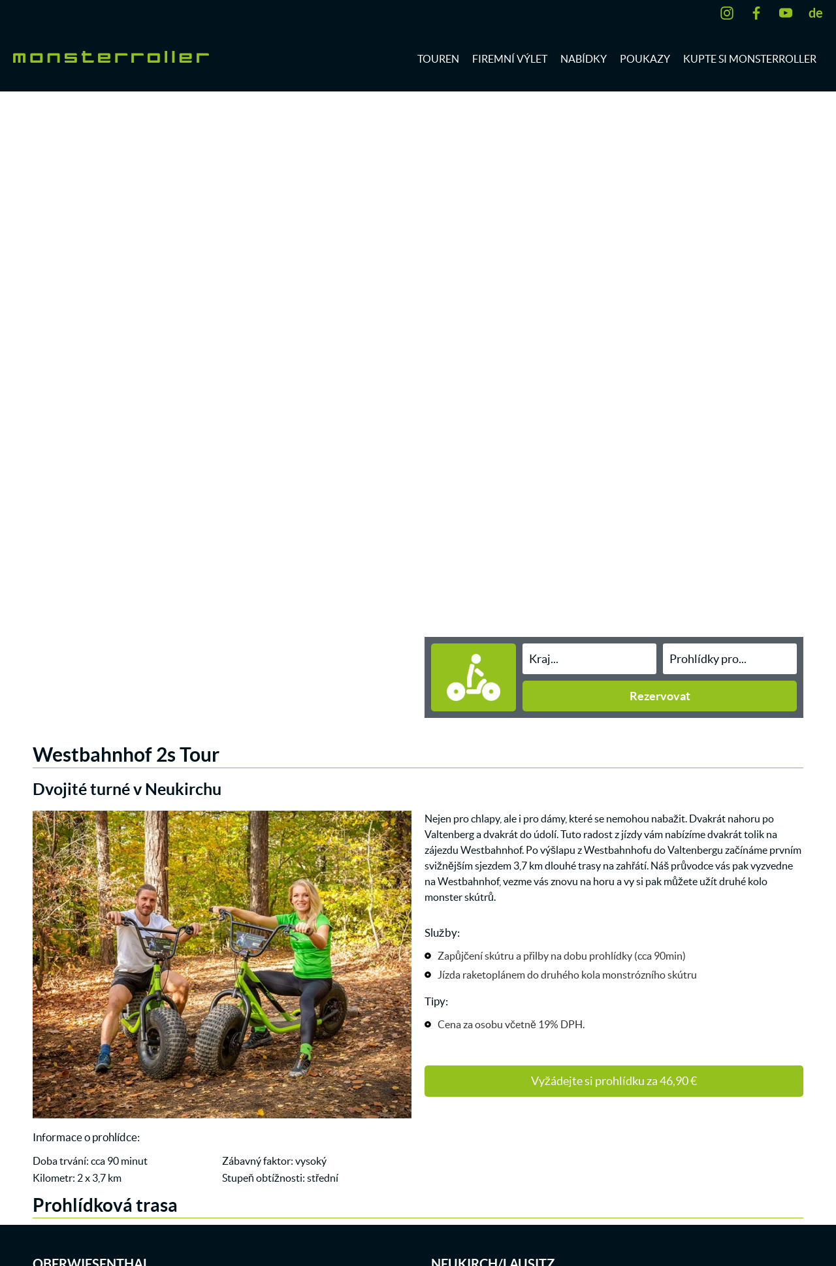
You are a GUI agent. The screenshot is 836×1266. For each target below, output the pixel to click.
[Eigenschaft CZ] (730, 658)
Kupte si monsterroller (749, 59)
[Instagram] (730, 13)
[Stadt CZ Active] (589, 658)
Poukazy (645, 59)
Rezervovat (660, 696)
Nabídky (583, 59)
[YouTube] (789, 13)
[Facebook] (759, 13)
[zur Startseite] (111, 55)
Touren (438, 59)
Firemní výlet (509, 59)
